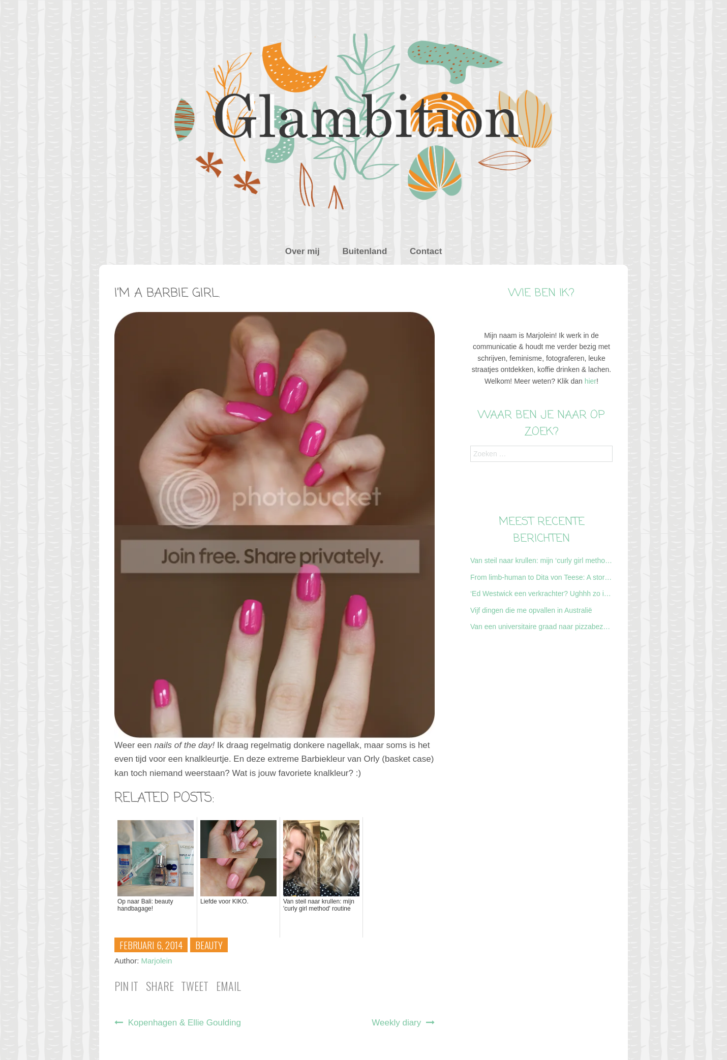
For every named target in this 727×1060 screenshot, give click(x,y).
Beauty (209, 945)
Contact (426, 251)
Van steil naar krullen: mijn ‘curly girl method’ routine (541, 560)
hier (590, 381)
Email (228, 986)
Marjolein (156, 960)
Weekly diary (403, 1022)
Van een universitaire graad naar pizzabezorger (541, 626)
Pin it (126, 986)
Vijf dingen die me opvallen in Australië (531, 610)
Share (160, 986)
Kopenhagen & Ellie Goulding (177, 1022)
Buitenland (364, 251)
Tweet (194, 986)
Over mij (302, 251)
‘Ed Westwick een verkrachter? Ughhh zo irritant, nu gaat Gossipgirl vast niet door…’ (541, 593)
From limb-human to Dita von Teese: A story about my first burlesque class (541, 577)
